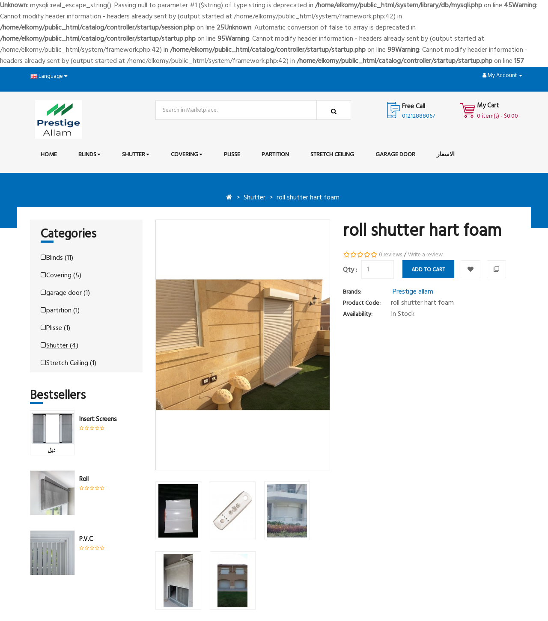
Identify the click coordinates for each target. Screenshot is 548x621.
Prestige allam (413, 291)
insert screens (98, 419)
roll (84, 479)
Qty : (350, 270)
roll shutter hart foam (308, 197)
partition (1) (60, 310)
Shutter (254, 197)
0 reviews (390, 254)
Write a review (425, 254)
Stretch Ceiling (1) (68, 363)
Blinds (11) (57, 258)
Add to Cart (428, 269)
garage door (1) (65, 293)
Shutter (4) (59, 345)
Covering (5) (61, 275)
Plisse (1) (55, 328)
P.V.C (85, 539)
